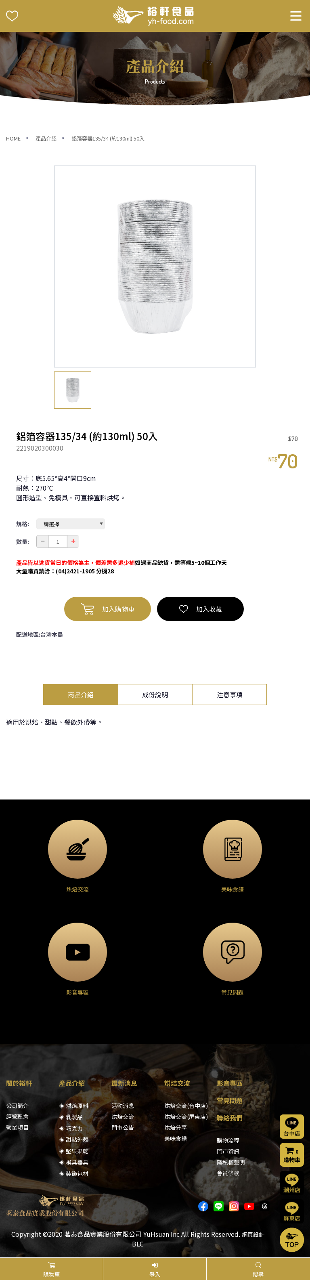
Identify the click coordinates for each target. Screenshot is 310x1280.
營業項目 (17, 1127)
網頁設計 (253, 1234)
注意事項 (230, 694)
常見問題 (230, 1100)
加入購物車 (107, 609)
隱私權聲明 (231, 1162)
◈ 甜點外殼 (73, 1139)
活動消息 (122, 1106)
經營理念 (17, 1116)
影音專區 (230, 1083)
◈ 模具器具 (73, 1162)
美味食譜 (175, 1138)
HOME (13, 138)
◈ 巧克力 (71, 1128)
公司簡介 (17, 1106)
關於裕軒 (19, 1083)
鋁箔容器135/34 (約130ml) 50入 (108, 138)
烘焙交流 (122, 1116)
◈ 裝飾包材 (73, 1173)
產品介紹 (46, 138)
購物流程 (228, 1140)
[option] (155, 266)
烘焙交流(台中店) (186, 1106)
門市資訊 (228, 1151)
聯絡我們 (230, 1118)
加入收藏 (200, 609)
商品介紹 (81, 694)
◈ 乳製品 (71, 1117)
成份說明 (155, 694)
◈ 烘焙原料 (73, 1106)
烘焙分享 (175, 1127)
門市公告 (122, 1127)
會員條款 (228, 1173)
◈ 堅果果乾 (73, 1151)
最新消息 (124, 1083)
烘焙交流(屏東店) (186, 1116)
